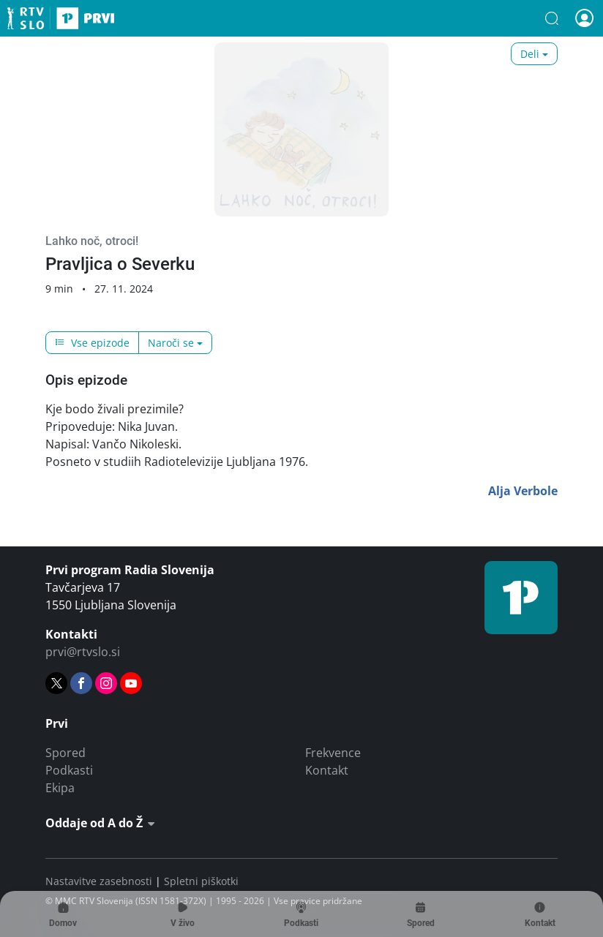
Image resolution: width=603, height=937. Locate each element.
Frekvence (333, 753)
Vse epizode (92, 343)
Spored (65, 753)
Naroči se (171, 343)
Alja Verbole (523, 491)
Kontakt (326, 770)
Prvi (60, 18)
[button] (551, 18)
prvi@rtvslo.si (82, 652)
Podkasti (69, 770)
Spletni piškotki (201, 881)
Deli (529, 54)
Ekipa (60, 788)
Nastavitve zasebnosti (98, 881)
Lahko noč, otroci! (91, 241)
